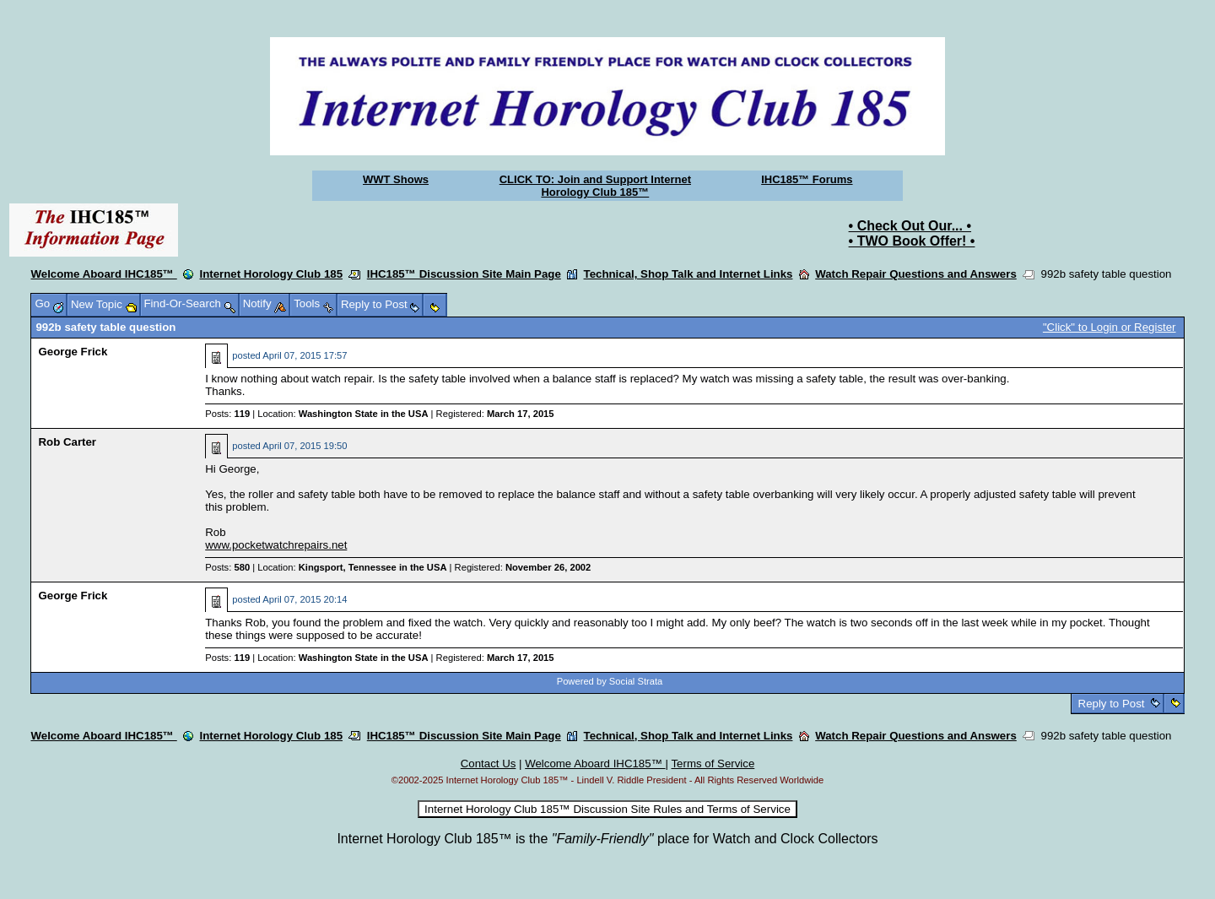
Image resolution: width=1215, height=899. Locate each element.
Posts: (227, 414)
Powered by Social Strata (610, 681)
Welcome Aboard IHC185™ (103, 274)
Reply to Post (1111, 703)
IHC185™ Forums (806, 179)
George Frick (72, 351)
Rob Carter (67, 442)
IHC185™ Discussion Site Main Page (464, 274)
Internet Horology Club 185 (271, 274)
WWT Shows (396, 179)
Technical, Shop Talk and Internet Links (688, 274)
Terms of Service (712, 763)
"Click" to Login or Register (1109, 327)
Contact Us (488, 763)
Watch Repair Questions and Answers (916, 274)
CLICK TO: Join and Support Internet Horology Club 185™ (595, 185)
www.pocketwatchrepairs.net (276, 545)
